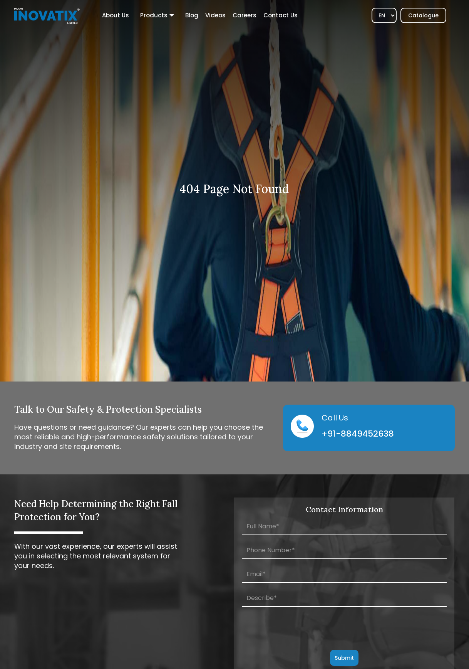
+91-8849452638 (358, 434)
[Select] (384, 15)
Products (154, 15)
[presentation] (344, 629)
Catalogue (423, 15)
